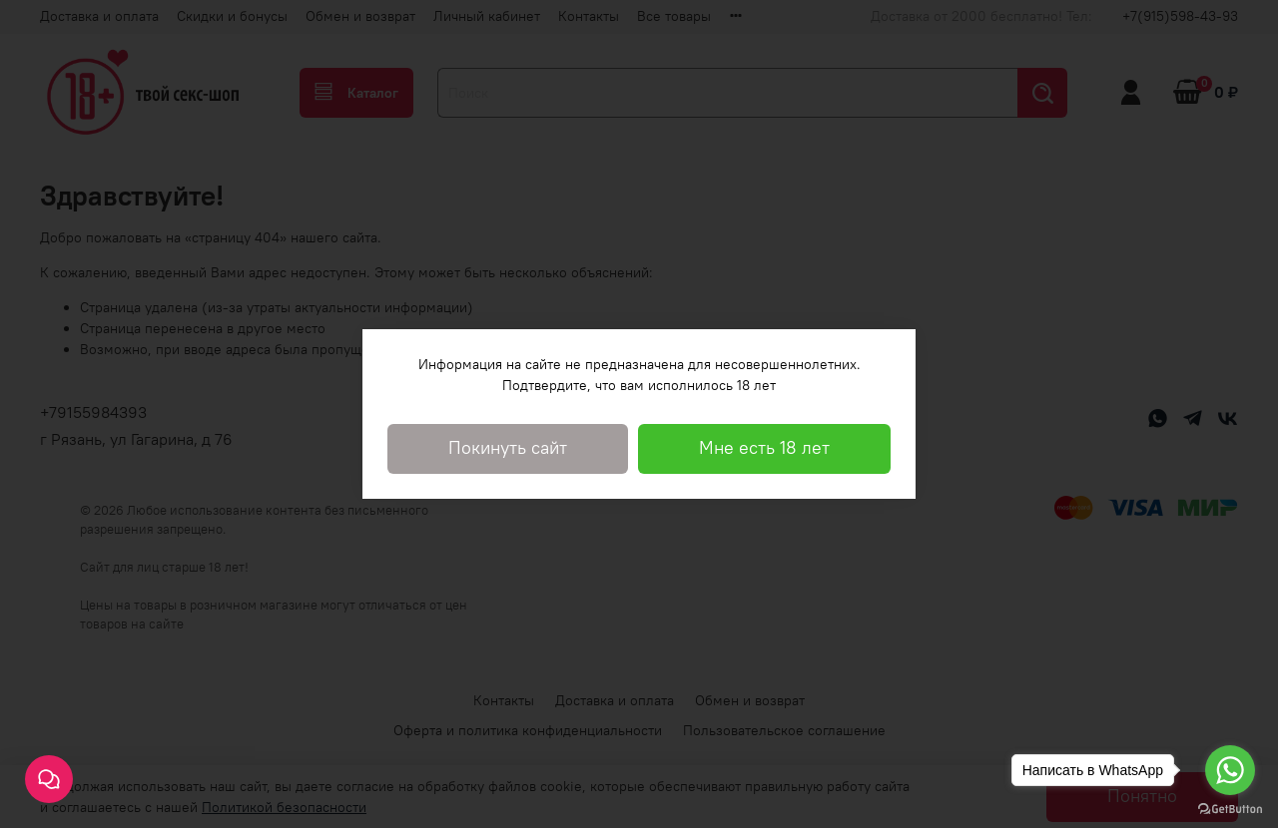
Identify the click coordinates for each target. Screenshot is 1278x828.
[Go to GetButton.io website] (1230, 808)
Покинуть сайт (507, 448)
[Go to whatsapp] (1230, 770)
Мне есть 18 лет (764, 448)
